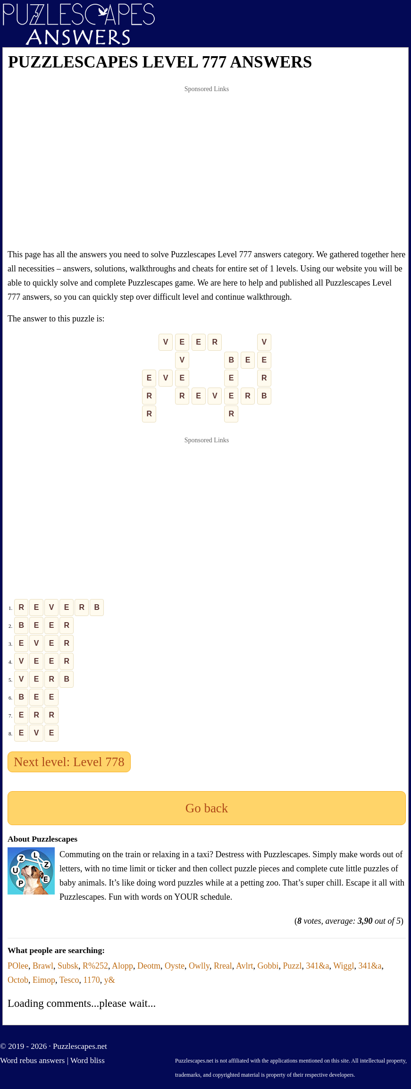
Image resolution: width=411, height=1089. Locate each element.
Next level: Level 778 (69, 762)
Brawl (43, 966)
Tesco (69, 980)
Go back (206, 808)
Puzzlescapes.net (80, 1046)
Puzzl (292, 966)
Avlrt (244, 966)
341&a (317, 966)
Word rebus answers (32, 1060)
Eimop (44, 980)
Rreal (223, 966)
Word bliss (87, 1060)
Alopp (122, 966)
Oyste (175, 966)
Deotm (148, 966)
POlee (18, 966)
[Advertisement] (207, 167)
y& (109, 980)
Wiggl (343, 966)
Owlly (199, 966)
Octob (18, 980)
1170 (91, 980)
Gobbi (268, 966)
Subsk (68, 966)
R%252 (95, 966)
